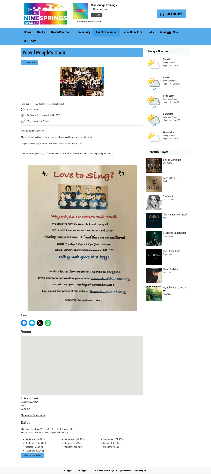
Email (96, 15)
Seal (165, 181)
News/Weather (60, 32)
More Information (29, 137)
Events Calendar (106, 32)
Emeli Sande (168, 236)
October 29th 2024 (112, 447)
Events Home (31, 62)
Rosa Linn (167, 272)
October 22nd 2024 (73, 447)
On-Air (41, 32)
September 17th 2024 (113, 439)
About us (165, 32)
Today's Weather (158, 51)
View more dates (33, 455)
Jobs (151, 32)
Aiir (145, 470)
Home (27, 32)
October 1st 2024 (72, 443)
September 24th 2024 (36, 443)
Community (83, 32)
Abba (165, 218)
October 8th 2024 (111, 443)
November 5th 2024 (35, 450)
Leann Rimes (168, 199)
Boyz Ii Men (167, 254)
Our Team (30, 41)
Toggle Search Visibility (185, 32)
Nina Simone (168, 294)
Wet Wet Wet (82, 22)
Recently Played (158, 152)
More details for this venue (33, 415)
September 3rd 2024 (35, 439)
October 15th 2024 (34, 447)
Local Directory (132, 32)
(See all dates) (58, 104)
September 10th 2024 (74, 439)
